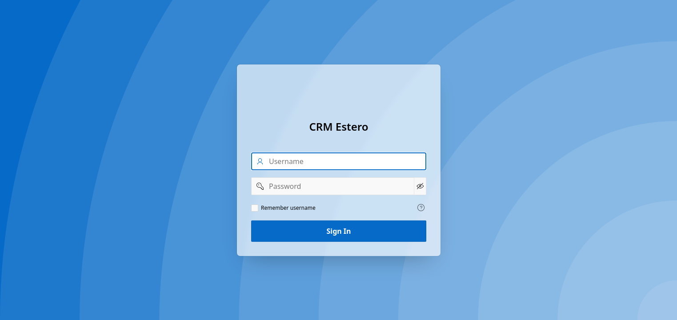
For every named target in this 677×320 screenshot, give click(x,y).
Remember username (288, 208)
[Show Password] (419, 186)
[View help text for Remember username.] (421, 207)
